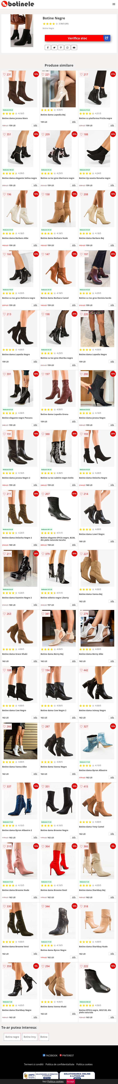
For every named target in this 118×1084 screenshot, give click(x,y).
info (35, 125)
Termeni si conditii (34, 1064)
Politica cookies (84, 1064)
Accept (70, 1081)
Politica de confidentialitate (60, 1064)
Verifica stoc (89, 38)
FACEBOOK (50, 1055)
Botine (43, 1036)
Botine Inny (30, 1036)
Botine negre (12, 1036)
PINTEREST (66, 1055)
